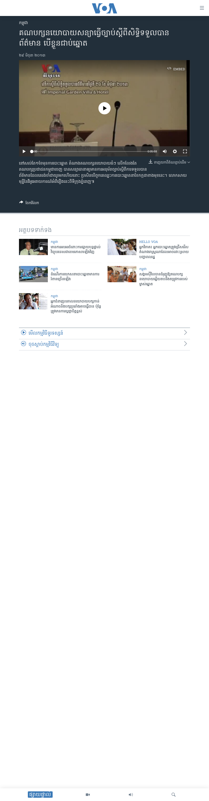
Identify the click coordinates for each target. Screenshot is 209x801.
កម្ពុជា (23, 23)
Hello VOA (148, 242)
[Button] (29, 204)
